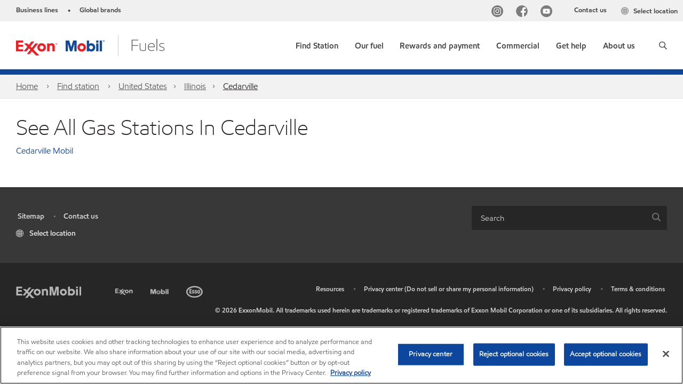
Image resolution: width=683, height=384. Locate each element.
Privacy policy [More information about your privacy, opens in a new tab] (350, 373)
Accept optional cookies (606, 354)
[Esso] (195, 290)
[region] (341, 355)
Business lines (37, 10)
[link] (317, 43)
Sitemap (31, 216)
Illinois (195, 86)
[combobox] (569, 218)
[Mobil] (160, 290)
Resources (330, 288)
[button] (663, 45)
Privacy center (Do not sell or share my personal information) (449, 288)
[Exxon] (125, 290)
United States (142, 86)
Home (27, 86)
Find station (78, 86)
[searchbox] (559, 218)
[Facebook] (524, 12)
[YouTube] (548, 12)
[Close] (666, 353)
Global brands (100, 10)
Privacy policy (572, 288)
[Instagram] (499, 12)
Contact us (590, 10)
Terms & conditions (638, 288)
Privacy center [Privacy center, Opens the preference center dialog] (430, 354)
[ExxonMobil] (48, 291)
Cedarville (240, 86)
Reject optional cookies (514, 354)
